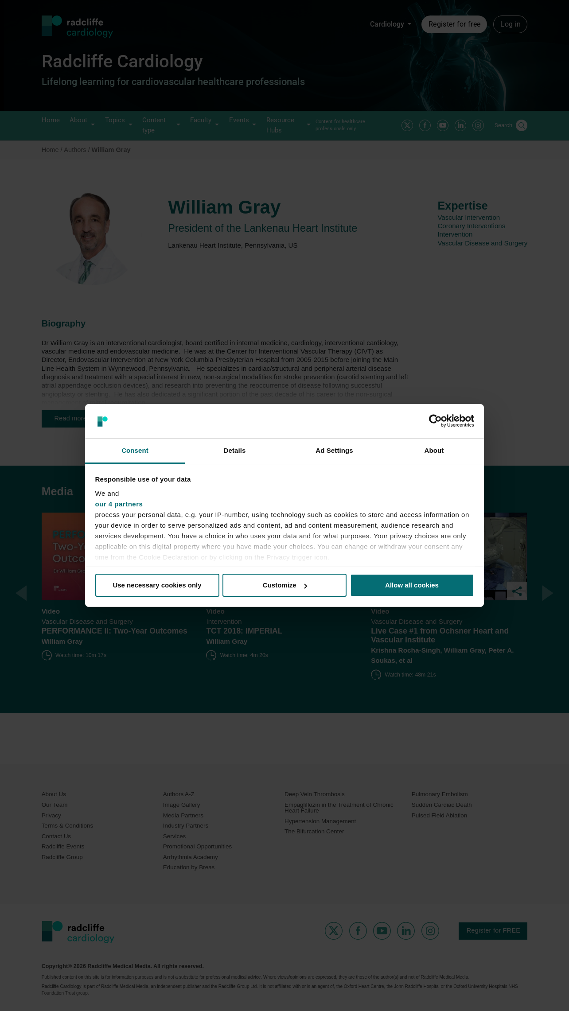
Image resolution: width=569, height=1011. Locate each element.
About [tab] (434, 450)
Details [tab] (235, 450)
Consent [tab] (134, 450)
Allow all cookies (412, 585)
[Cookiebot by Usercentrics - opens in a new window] (435, 421)
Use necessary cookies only (157, 585)
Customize (285, 585)
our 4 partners (119, 504)
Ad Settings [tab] (334, 450)
